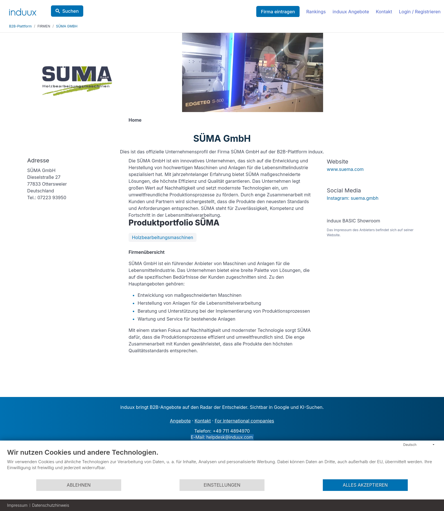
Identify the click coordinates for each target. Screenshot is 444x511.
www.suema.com (345, 169)
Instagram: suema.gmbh (352, 198)
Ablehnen (79, 485)
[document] (222, 463)
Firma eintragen (278, 11)
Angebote (180, 421)
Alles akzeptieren (365, 485)
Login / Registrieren (420, 11)
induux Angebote (351, 11)
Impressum (17, 505)
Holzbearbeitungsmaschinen (162, 237)
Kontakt (384, 11)
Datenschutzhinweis (50, 505)
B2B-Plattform (20, 26)
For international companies (244, 421)
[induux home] (22, 11)
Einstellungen (222, 485)
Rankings (316, 11)
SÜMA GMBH (67, 26)
